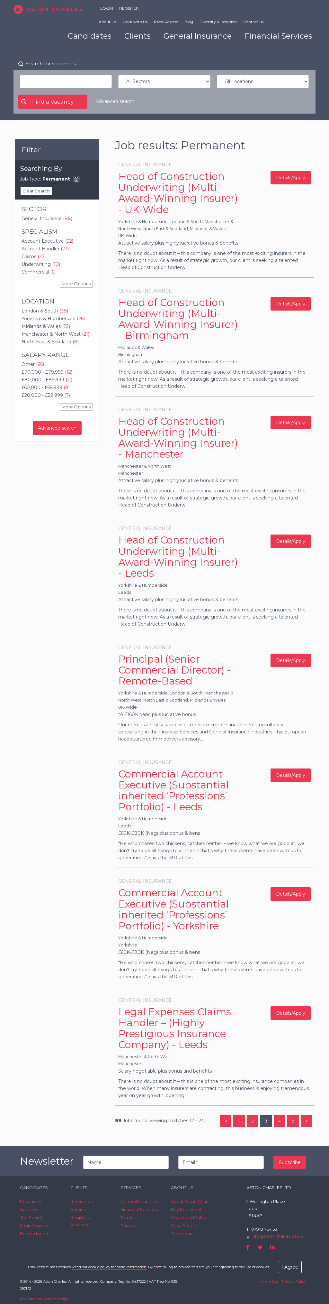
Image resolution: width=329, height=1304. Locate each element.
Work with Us (134, 21)
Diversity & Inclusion (218, 21)
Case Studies (184, 1225)
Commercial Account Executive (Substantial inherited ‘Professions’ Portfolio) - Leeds (173, 790)
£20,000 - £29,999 (46, 395)
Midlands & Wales (46, 326)
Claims (34, 256)
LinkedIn (272, 1247)
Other (33, 364)
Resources (31, 1201)
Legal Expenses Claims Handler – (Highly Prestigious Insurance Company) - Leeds (174, 1028)
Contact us (253, 21)
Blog (188, 21)
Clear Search (36, 190)
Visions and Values (190, 1217)
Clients (137, 36)
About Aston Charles (192, 1201)
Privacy (128, 1225)
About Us (107, 21)
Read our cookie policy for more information (109, 1267)
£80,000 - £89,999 (47, 380)
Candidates (89, 36)
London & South (45, 311)
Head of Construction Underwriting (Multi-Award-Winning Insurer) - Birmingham (178, 318)
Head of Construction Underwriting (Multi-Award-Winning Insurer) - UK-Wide (178, 192)
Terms (126, 1217)
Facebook (248, 1247)
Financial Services (278, 36)
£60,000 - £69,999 (46, 387)
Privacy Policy (294, 1281)
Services (29, 1209)
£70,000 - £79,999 (47, 372)
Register (129, 8)
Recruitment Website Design (44, 1299)
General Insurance (198, 36)
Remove (76, 179)
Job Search (32, 1217)
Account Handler (45, 249)
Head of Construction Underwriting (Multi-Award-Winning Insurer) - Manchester (178, 437)
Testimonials (183, 1233)
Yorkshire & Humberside (53, 318)
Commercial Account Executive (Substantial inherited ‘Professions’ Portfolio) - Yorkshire (173, 909)
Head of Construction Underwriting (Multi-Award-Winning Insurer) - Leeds (178, 556)
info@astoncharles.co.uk (277, 1236)
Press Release (166, 21)
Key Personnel (186, 1209)
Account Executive (47, 241)
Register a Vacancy (81, 1221)
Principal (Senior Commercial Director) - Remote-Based (174, 670)
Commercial (39, 272)
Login (106, 8)
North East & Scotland (50, 342)
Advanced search (115, 101)
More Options (76, 283)
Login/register (34, 1225)
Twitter (260, 1247)
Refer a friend (34, 1233)
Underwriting (41, 264)
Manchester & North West (55, 334)
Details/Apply (290, 178)
